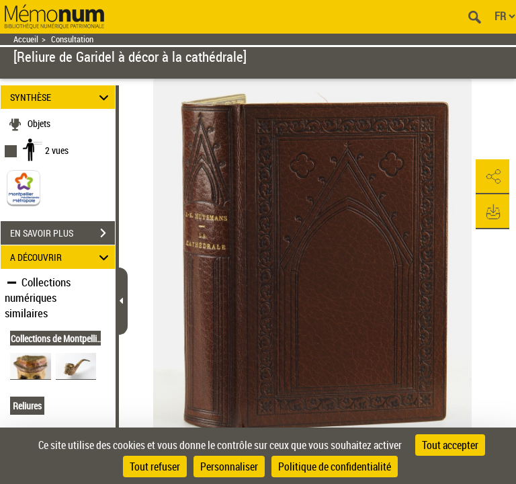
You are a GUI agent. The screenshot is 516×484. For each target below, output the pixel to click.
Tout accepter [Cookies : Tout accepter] (450, 445)
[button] (492, 176)
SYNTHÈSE (61, 97)
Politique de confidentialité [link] (334, 466)
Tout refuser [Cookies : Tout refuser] (155, 466)
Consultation (72, 39)
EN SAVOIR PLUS (62, 233)
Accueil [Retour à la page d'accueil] (25, 39)
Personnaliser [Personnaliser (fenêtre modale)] (229, 466)
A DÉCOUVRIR (61, 257)
